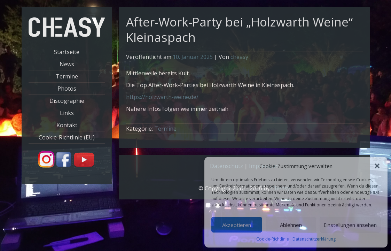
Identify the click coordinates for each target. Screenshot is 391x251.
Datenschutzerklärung (314, 239)
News (67, 64)
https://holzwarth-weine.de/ (162, 97)
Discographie (66, 101)
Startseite (66, 52)
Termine (67, 76)
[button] (377, 165)
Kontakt (66, 125)
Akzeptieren (236, 224)
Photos (66, 88)
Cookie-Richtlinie (272, 239)
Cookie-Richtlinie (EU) (67, 137)
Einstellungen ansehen (350, 224)
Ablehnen (291, 224)
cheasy (239, 57)
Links (67, 113)
